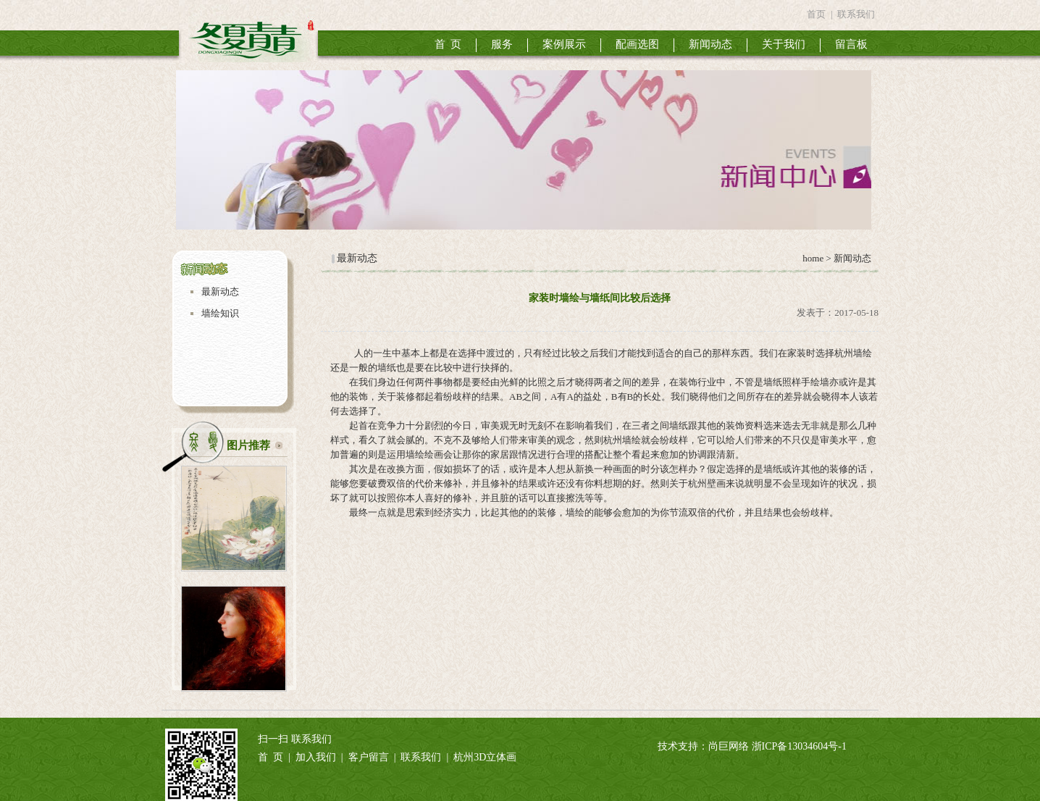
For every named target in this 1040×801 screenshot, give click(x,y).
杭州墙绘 (853, 353)
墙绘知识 (220, 313)
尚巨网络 (728, 746)
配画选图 (637, 44)
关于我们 (783, 44)
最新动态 (220, 291)
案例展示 (564, 44)
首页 (816, 14)
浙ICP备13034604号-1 (799, 746)
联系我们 (856, 14)
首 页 (448, 44)
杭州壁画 (707, 483)
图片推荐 (248, 445)
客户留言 (368, 757)
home (811, 258)
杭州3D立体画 (484, 757)
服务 (502, 44)
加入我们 (315, 757)
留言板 (851, 44)
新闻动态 (710, 44)
